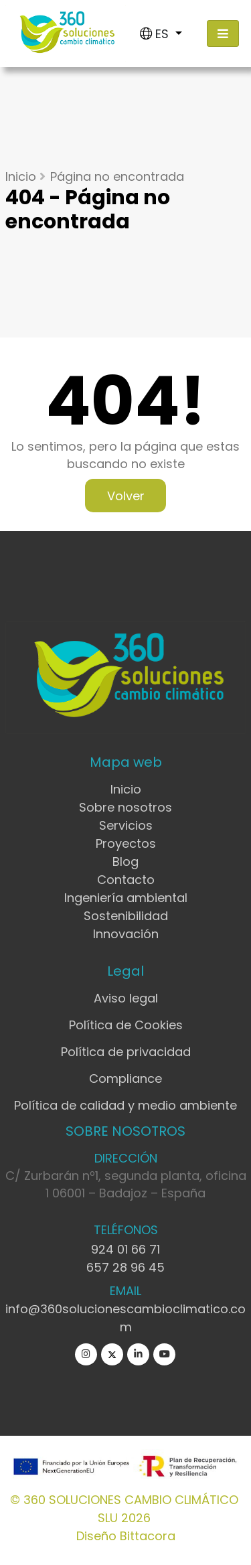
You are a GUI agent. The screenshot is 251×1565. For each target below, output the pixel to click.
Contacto (126, 879)
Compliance (125, 1078)
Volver (126, 495)
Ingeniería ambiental (125, 897)
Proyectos (126, 843)
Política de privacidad (126, 1051)
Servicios (126, 825)
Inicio (20, 176)
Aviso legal (126, 998)
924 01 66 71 (125, 1249)
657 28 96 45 (125, 1267)
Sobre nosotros (125, 807)
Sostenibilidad (126, 915)
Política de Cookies (126, 1025)
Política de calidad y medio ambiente (125, 1105)
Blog (125, 861)
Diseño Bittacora (125, 1535)
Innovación (126, 933)
